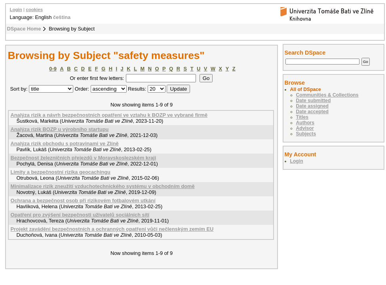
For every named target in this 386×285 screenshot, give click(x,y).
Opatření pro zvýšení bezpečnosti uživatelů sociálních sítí (80, 215)
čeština (61, 17)
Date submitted (313, 100)
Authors (305, 122)
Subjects (306, 134)
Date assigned (312, 106)
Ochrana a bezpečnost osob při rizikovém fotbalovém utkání (83, 200)
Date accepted (312, 111)
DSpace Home (24, 29)
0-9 (53, 69)
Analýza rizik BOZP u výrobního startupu (60, 129)
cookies (34, 9)
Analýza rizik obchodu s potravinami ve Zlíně (65, 143)
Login (16, 9)
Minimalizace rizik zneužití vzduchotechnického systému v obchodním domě (103, 186)
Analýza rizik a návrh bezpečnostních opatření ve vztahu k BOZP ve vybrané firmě (109, 115)
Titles (302, 117)
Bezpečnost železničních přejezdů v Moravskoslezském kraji (83, 158)
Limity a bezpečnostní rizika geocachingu (60, 172)
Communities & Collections (327, 95)
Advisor (305, 128)
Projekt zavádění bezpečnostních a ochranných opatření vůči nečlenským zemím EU (112, 229)
